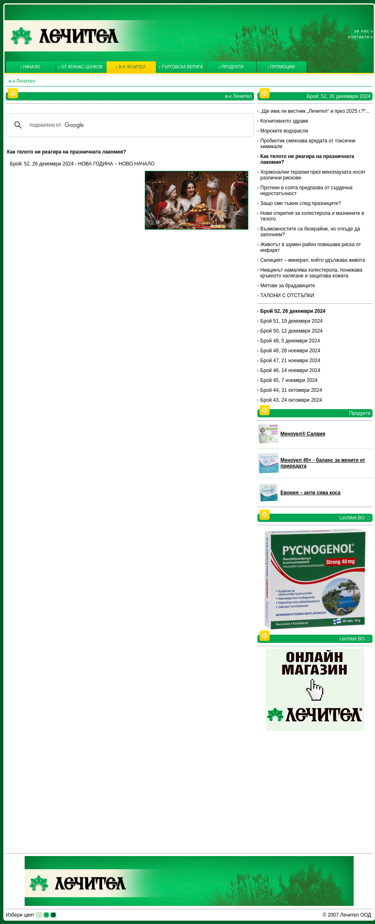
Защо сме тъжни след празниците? (300, 203)
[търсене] (129, 125)
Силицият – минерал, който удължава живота (312, 260)
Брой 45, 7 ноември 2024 (288, 380)
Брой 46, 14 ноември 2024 (290, 370)
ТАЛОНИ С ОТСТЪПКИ (287, 295)
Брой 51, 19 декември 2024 (291, 321)
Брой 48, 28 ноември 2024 (290, 351)
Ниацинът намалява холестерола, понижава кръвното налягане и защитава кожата (311, 273)
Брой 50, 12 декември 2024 (291, 331)
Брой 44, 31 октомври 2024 (291, 390)
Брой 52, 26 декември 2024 (293, 311)
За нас (362, 30)
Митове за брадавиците (287, 286)
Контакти (359, 36)
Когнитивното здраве (284, 121)
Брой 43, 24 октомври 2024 (291, 400)
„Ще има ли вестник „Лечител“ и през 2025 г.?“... (315, 111)
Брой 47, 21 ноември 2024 (290, 360)
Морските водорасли (284, 131)
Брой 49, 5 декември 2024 (290, 341)
